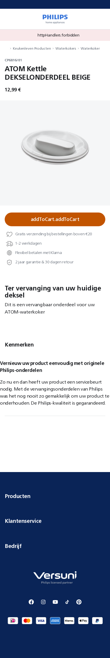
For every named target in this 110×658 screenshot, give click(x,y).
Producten (55, 496)
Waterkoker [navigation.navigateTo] (90, 48)
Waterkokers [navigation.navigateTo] (65, 48)
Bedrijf (55, 546)
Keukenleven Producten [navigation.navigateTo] (32, 48)
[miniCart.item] (102, 19)
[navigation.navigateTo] (6, 48)
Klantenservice (55, 520)
